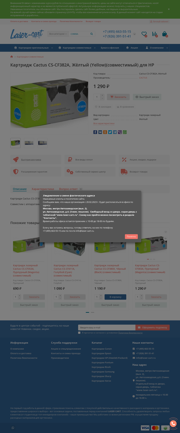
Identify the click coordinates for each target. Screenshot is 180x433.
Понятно (131, 236)
